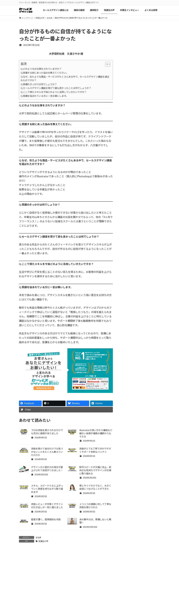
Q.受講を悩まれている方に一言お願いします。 (44, 96)
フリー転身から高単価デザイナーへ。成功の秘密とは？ (147, 147)
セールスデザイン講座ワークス (109, 593)
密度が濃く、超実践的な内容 (46, 519)
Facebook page (140, 237)
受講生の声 (43, 541)
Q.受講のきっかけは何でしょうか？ (39, 84)
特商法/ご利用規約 (139, 611)
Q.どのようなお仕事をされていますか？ (41, 68)
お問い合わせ (136, 599)
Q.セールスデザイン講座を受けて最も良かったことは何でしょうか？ (56, 88)
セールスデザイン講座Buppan (108, 605)
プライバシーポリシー (141, 605)
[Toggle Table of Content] (106, 64)
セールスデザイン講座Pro (106, 599)
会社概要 (134, 593)
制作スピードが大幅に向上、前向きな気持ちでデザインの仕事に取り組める (95, 470)
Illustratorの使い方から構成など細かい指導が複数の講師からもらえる (95, 433)
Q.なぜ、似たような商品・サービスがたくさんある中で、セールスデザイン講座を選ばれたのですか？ (65, 78)
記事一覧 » (153, 218)
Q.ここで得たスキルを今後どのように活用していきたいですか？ (54, 92)
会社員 (38, 537)
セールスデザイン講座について (72, 593)
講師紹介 (61, 599)
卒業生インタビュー (67, 611)
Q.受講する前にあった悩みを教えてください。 (44, 72)
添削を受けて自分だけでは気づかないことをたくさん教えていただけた (47, 451)
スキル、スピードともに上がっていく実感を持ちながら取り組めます (47, 488)
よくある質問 (100, 611)
